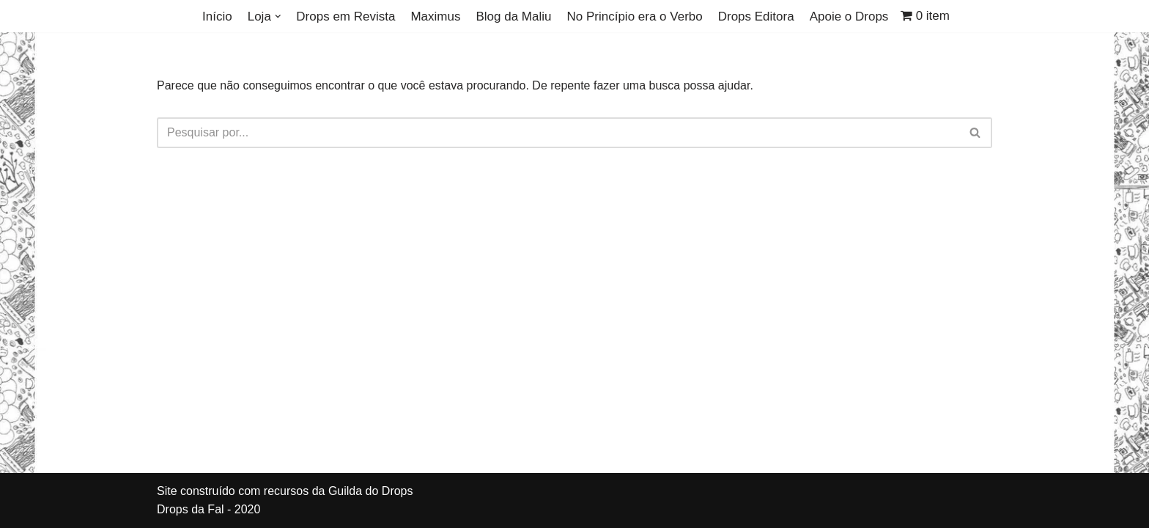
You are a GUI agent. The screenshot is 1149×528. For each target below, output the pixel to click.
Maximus (435, 16)
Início (217, 16)
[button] (278, 16)
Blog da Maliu (513, 16)
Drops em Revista (345, 16)
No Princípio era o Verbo (634, 16)
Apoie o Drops (849, 16)
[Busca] (558, 132)
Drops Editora (756, 16)
